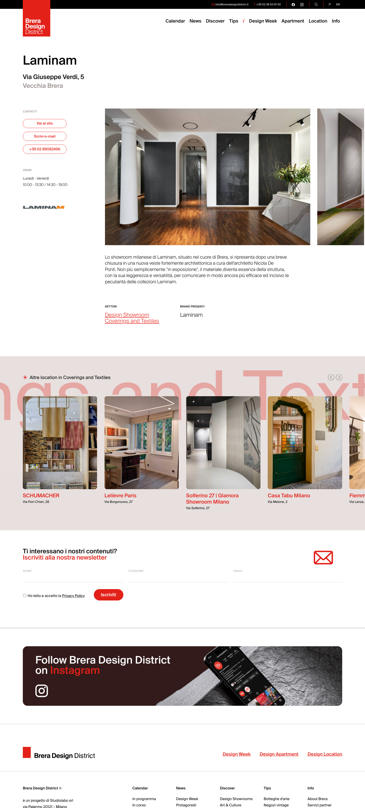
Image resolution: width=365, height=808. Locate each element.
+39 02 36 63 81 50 (268, 4)
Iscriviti (108, 595)
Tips (267, 788)
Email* (238, 571)
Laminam (191, 315)
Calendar (140, 788)
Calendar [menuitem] (175, 21)
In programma (144, 799)
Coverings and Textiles (132, 321)
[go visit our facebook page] (293, 4)
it (330, 4)
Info (336, 21)
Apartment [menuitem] (292, 21)
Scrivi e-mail (44, 136)
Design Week (237, 754)
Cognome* (136, 571)
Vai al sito (45, 123)
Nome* (28, 571)
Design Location (325, 754)
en (338, 4)
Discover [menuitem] (215, 21)
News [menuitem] (195, 21)
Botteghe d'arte (277, 799)
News (181, 788)
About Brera (318, 799)
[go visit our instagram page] (302, 4)
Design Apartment (279, 754)
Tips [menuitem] (233, 21)
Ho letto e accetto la (54, 596)
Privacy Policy (73, 596)
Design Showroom (127, 315)
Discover (227, 788)
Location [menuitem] (318, 21)
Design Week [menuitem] (263, 21)
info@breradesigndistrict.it (232, 4)
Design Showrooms (236, 799)
